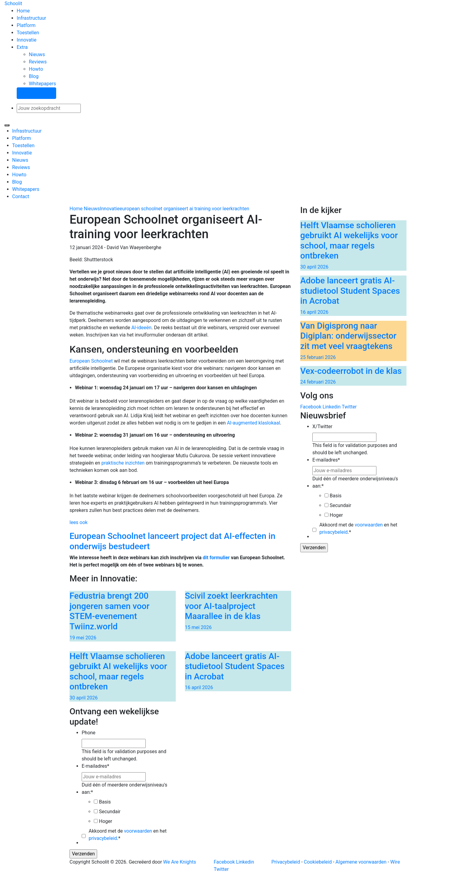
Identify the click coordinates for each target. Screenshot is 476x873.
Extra (22, 47)
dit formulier (216, 557)
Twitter (349, 407)
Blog (34, 76)
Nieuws (37, 54)
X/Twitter (322, 426)
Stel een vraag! (36, 93)
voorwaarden (368, 525)
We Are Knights (179, 862)
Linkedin (331, 407)
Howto (36, 69)
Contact (20, 196)
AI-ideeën (141, 327)
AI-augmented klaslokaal (253, 423)
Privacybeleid (285, 862)
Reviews (38, 62)
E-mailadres (326, 460)
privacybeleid (333, 532)
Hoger (336, 515)
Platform (26, 25)
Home (23, 11)
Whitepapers (42, 83)
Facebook (310, 407)
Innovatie (26, 40)
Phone (88, 733)
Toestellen (28, 33)
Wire (395, 862)
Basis (336, 496)
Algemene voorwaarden (360, 862)
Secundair (340, 505)
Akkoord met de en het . (358, 528)
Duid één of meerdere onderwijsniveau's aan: (355, 482)
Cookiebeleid (318, 862)
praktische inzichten (122, 463)
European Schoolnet (91, 361)
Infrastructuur (31, 18)
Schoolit (13, 3)
